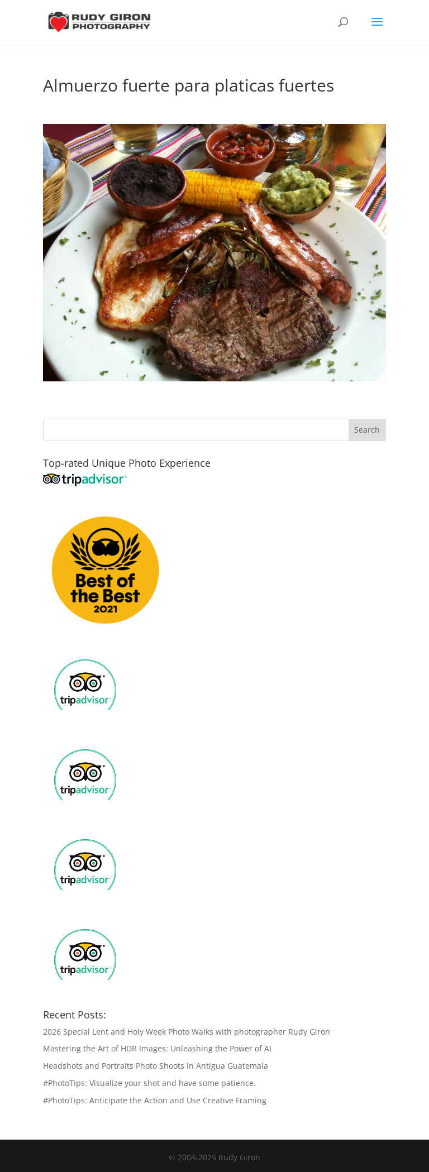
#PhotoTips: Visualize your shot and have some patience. (149, 1083)
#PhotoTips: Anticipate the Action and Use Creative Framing (154, 1100)
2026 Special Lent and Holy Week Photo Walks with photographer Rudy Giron (186, 1031)
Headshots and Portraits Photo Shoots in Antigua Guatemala (155, 1065)
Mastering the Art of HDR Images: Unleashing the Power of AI (157, 1048)
